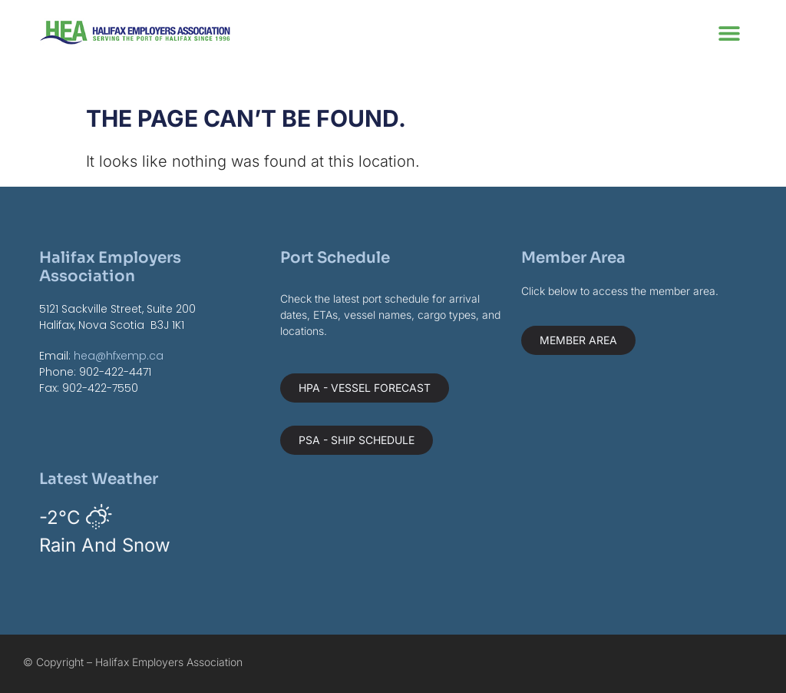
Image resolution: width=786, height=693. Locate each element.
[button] (729, 32)
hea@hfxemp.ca (118, 355)
